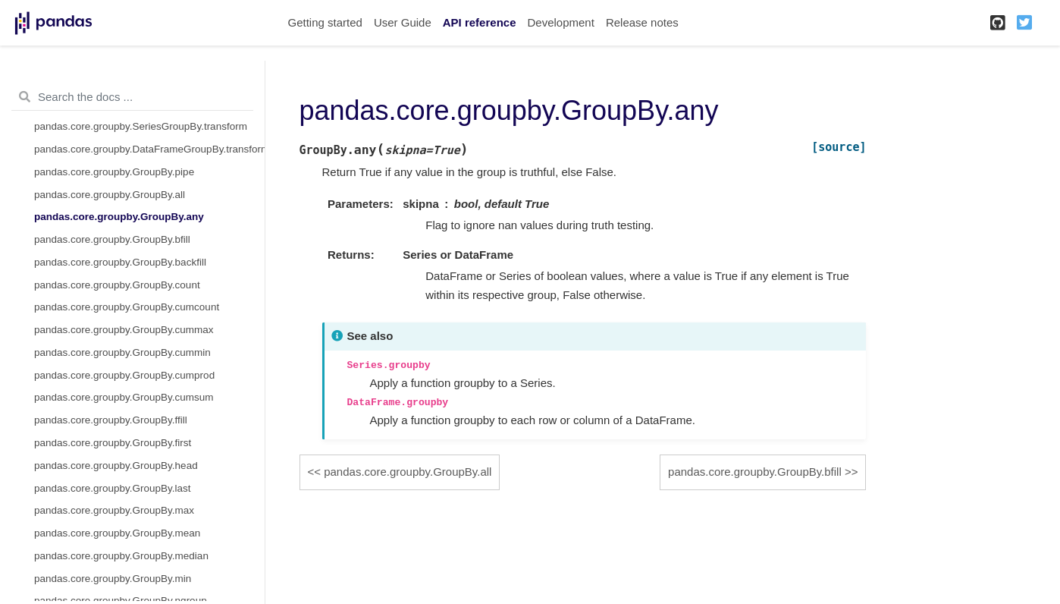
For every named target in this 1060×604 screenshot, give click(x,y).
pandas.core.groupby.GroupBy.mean (117, 533)
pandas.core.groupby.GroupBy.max (114, 510)
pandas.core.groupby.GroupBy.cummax (124, 329)
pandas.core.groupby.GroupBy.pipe (114, 172)
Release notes (642, 22)
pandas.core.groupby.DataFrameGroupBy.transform (149, 149)
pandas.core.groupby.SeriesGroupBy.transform (140, 126)
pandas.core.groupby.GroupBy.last (112, 488)
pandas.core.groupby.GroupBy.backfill (120, 262)
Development (560, 22)
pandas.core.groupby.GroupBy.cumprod (124, 375)
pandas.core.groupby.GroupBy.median (121, 556)
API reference (479, 22)
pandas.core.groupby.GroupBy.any (119, 216)
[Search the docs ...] (132, 97)
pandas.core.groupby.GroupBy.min (112, 578)
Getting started (325, 22)
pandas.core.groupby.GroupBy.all (109, 194)
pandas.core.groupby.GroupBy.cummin (122, 352)
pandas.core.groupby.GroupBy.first (112, 442)
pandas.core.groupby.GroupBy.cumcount (126, 307)
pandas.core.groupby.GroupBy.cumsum (124, 397)
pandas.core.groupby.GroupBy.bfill (112, 239)
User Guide (402, 22)
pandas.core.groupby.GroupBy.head (116, 465)
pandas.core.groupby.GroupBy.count (117, 285)
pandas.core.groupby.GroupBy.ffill (110, 420)
